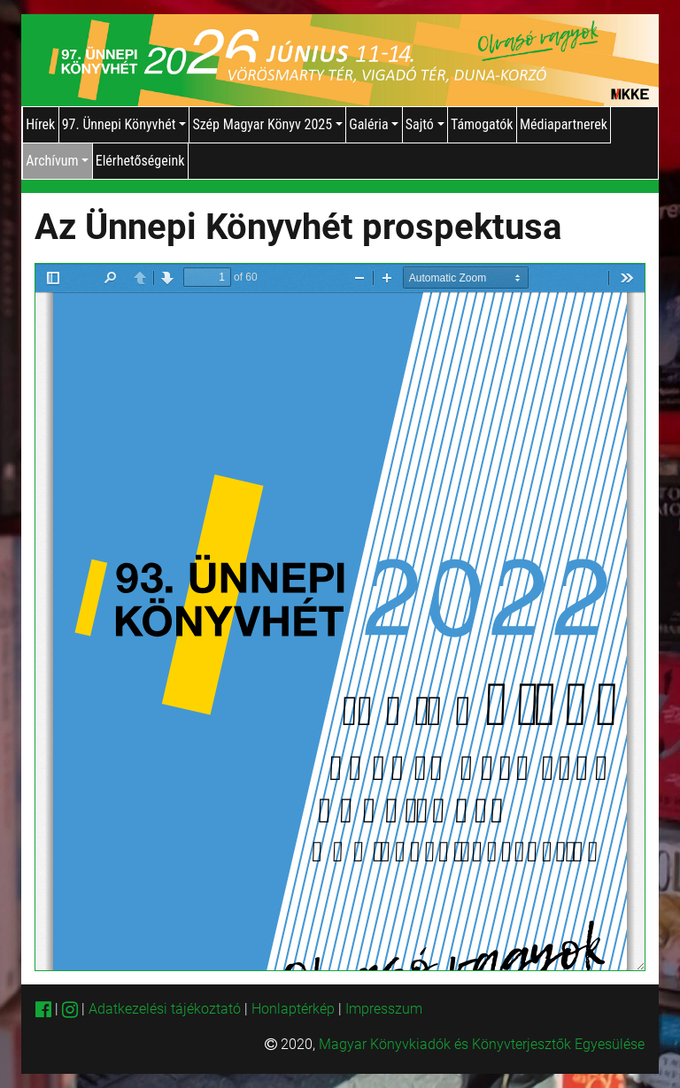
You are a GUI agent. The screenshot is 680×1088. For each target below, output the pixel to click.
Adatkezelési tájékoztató (165, 1008)
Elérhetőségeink (140, 160)
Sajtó (425, 124)
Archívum (57, 160)
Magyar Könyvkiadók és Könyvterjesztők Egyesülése (482, 1044)
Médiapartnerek (563, 124)
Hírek (40, 124)
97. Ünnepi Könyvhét (124, 124)
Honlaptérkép (294, 1008)
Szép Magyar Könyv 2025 (267, 124)
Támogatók (482, 124)
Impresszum (383, 1008)
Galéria (373, 124)
